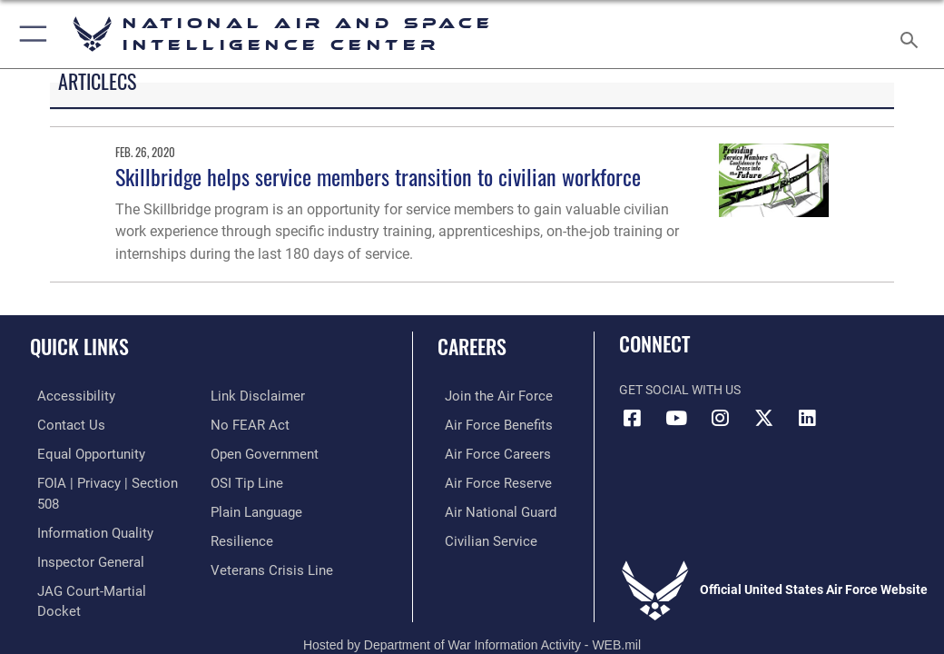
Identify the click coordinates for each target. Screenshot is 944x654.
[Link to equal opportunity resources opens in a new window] (81, 452)
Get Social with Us (680, 390)
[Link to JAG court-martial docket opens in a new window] (102, 563)
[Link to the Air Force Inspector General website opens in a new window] (80, 535)
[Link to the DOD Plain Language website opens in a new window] (255, 507)
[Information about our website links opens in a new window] (253, 395)
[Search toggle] (913, 34)
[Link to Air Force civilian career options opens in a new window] (479, 535)
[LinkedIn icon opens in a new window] (807, 417)
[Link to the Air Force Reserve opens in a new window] (486, 479)
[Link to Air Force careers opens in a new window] (486, 452)
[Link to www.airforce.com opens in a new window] (487, 395)
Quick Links (79, 346)
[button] (29, 34)
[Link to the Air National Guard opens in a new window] (490, 507)
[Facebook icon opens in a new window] (632, 417)
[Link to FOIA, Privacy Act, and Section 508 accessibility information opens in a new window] (106, 479)
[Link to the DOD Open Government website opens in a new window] (262, 452)
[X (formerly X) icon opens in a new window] (763, 417)
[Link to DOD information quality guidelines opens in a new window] (85, 507)
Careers (472, 346)
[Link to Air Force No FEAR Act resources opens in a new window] (246, 423)
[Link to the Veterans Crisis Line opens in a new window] (266, 563)
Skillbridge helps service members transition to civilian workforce (378, 177)
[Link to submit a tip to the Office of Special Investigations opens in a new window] (244, 479)
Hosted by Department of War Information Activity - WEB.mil (472, 605)
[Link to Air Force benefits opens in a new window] (487, 423)
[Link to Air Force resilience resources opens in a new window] (238, 535)
